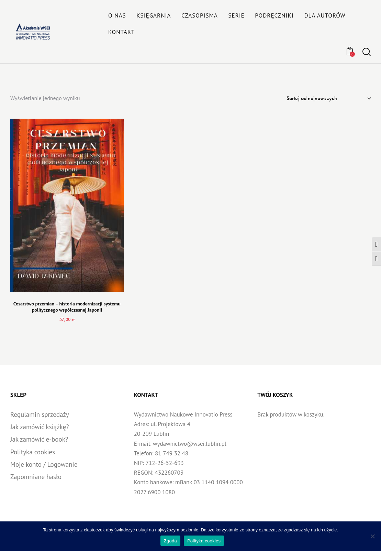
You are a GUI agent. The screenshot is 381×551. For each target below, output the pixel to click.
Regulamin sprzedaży (39, 414)
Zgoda (170, 540)
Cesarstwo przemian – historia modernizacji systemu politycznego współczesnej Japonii (67, 307)
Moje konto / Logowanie (43, 464)
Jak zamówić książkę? (39, 427)
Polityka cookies (32, 452)
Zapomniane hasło (35, 477)
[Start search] (366, 52)
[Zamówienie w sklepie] (329, 98)
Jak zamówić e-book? (39, 439)
